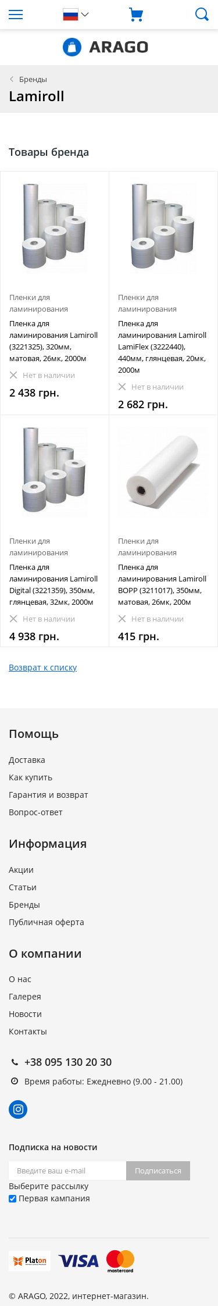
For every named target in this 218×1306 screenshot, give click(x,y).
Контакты (28, 1031)
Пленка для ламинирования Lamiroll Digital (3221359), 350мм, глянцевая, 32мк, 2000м (53, 584)
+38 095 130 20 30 (68, 1062)
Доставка (27, 759)
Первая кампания (49, 1198)
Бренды (33, 79)
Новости (25, 1013)
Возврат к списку (43, 667)
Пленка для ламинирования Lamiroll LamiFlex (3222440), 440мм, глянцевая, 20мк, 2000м (162, 346)
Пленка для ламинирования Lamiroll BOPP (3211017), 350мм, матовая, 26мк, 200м (162, 584)
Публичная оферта (46, 921)
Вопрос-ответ (36, 812)
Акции (21, 869)
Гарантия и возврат (48, 794)
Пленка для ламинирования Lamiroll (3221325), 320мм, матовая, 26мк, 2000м (53, 340)
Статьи (23, 887)
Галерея (25, 996)
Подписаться (158, 1170)
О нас (20, 978)
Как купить (30, 777)
